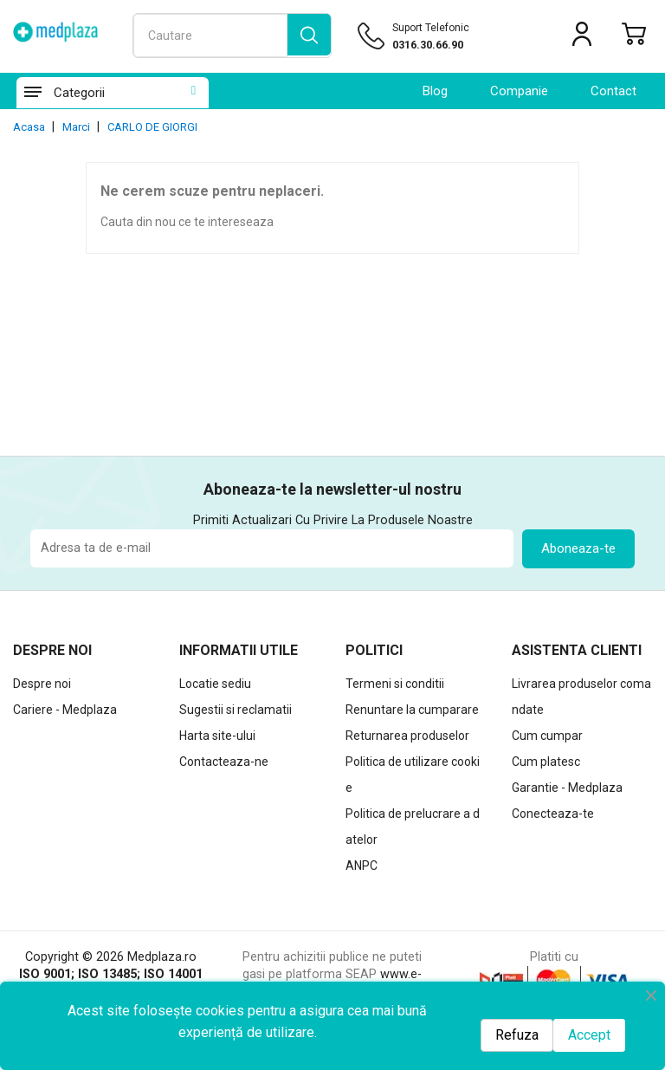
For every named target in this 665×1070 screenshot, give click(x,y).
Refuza (517, 1035)
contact (613, 91)
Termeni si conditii (394, 684)
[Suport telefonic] (437, 45)
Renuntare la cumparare (412, 710)
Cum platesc (546, 761)
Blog (435, 91)
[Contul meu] (581, 37)
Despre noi (42, 684)
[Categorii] (32, 92)
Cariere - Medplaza (65, 710)
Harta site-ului (217, 736)
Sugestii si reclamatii (235, 710)
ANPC (361, 865)
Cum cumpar (547, 736)
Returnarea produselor (407, 736)
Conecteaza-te (553, 813)
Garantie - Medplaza (567, 787)
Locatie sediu (215, 684)
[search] (309, 35)
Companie (519, 91)
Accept (589, 1035)
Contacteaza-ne (223, 761)
